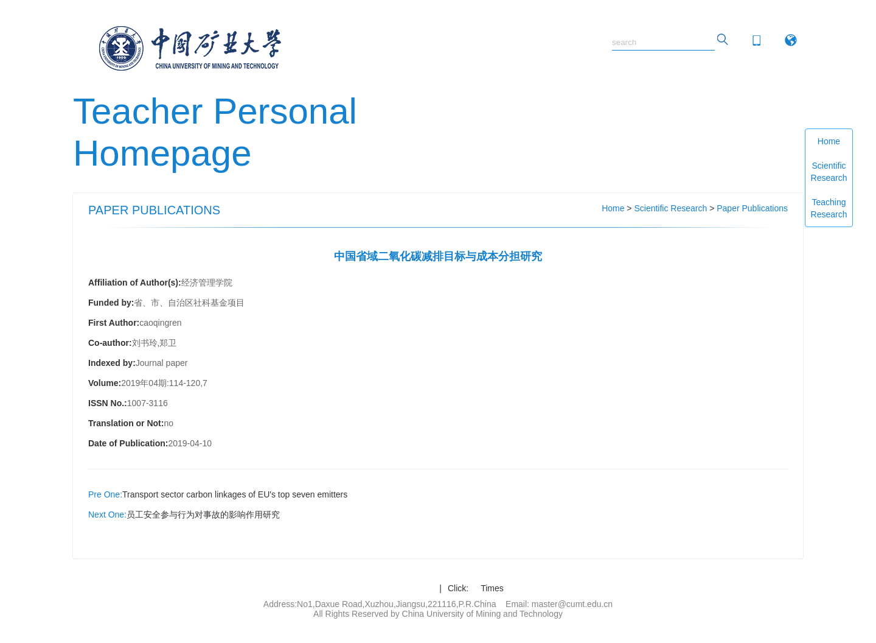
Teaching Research (829, 208)
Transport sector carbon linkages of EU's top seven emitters (234, 494)
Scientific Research (829, 172)
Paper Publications (752, 208)
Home (829, 141)
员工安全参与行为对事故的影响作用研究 (203, 514)
